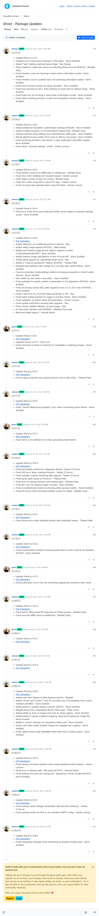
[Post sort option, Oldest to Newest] (15, 38)
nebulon (15, 49)
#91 (94, 749)
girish (14, 327)
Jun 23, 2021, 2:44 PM (42, 115)
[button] (3, 912)
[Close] (93, 866)
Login (19, 898)
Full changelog (23, 241)
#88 (94, 629)
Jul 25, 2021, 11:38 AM (42, 505)
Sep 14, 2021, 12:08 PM (42, 682)
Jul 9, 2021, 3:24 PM (41, 362)
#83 (94, 454)
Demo (77, 6)
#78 (94, 229)
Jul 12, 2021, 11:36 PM (39, 424)
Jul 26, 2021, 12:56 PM (42, 535)
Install (92, 6)
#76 (94, 161)
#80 (94, 362)
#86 (94, 567)
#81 (94, 392)
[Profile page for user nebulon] (6, 50)
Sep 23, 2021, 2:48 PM (42, 791)
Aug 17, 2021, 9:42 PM (39, 629)
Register (10, 898)
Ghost (16, 29)
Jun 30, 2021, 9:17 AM (41, 199)
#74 (94, 49)
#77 (94, 199)
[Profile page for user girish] (6, 328)
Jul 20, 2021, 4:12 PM (41, 454)
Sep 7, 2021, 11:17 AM (41, 656)
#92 (94, 791)
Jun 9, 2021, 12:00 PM (41, 49)
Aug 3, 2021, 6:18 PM (39, 567)
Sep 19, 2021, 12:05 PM (42, 749)
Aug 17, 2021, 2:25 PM (41, 597)
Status (70, 6)
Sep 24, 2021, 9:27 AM (42, 827)
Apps (62, 6)
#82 (94, 424)
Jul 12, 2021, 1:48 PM (41, 392)
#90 (94, 682)
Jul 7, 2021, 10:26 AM (41, 229)
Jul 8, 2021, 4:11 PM (38, 327)
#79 (94, 327)
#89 (94, 656)
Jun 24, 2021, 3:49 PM (42, 161)
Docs (84, 6)
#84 (94, 505)
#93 (94, 827)
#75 (94, 115)
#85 (94, 535)
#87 (94, 597)
